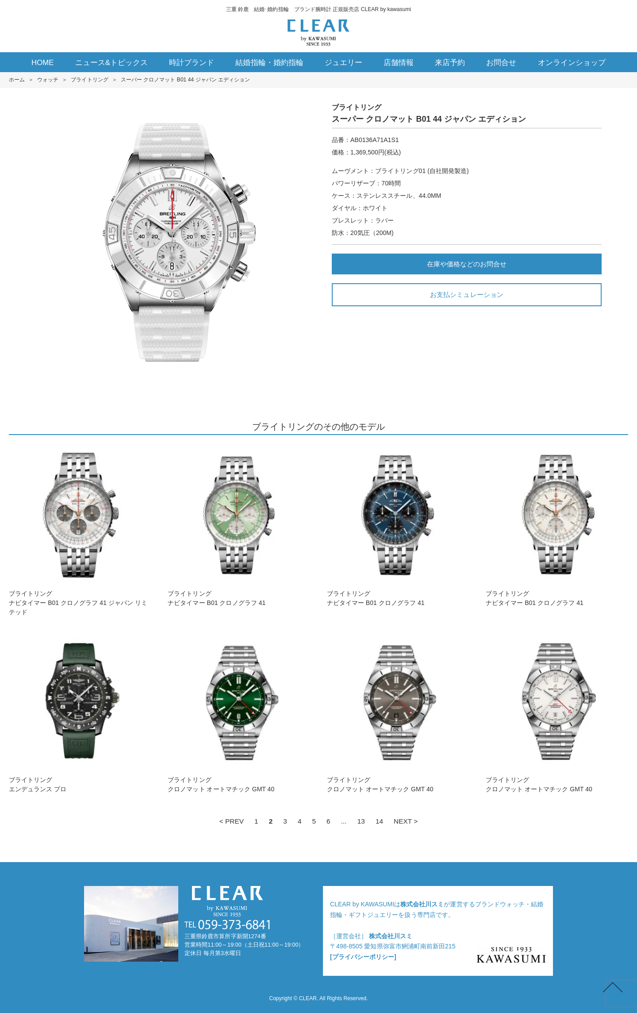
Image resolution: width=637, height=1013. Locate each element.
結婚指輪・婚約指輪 (269, 62)
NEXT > (406, 821)
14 (379, 821)
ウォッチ (47, 80)
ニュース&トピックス (111, 62)
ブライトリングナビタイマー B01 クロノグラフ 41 (239, 525)
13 (361, 821)
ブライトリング (89, 80)
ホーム (17, 80)
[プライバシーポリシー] (363, 956)
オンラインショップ (572, 62)
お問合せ (501, 62)
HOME (42, 62)
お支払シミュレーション (466, 294)
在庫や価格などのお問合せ (467, 264)
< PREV (231, 821)
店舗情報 (399, 62)
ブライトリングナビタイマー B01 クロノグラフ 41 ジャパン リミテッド (80, 530)
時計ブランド (191, 62)
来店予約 (450, 62)
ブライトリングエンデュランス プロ (80, 711)
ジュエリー (343, 62)
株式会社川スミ (422, 904)
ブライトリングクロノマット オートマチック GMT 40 (239, 711)
